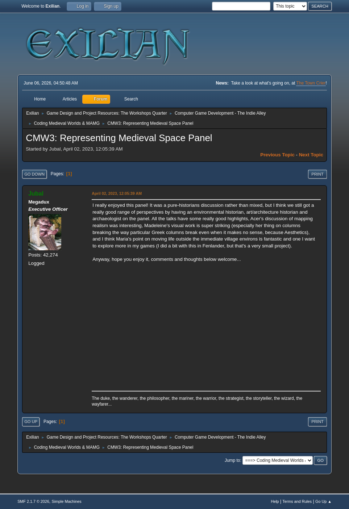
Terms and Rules (297, 501)
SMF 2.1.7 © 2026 (33, 501)
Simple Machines (66, 501)
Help (275, 501)
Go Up (30, 421)
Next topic (311, 154)
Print (317, 174)
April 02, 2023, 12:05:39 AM (117, 193)
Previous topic (277, 154)
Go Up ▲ (323, 501)
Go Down (34, 174)
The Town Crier (310, 83)
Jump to (232, 460)
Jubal (35, 193)
